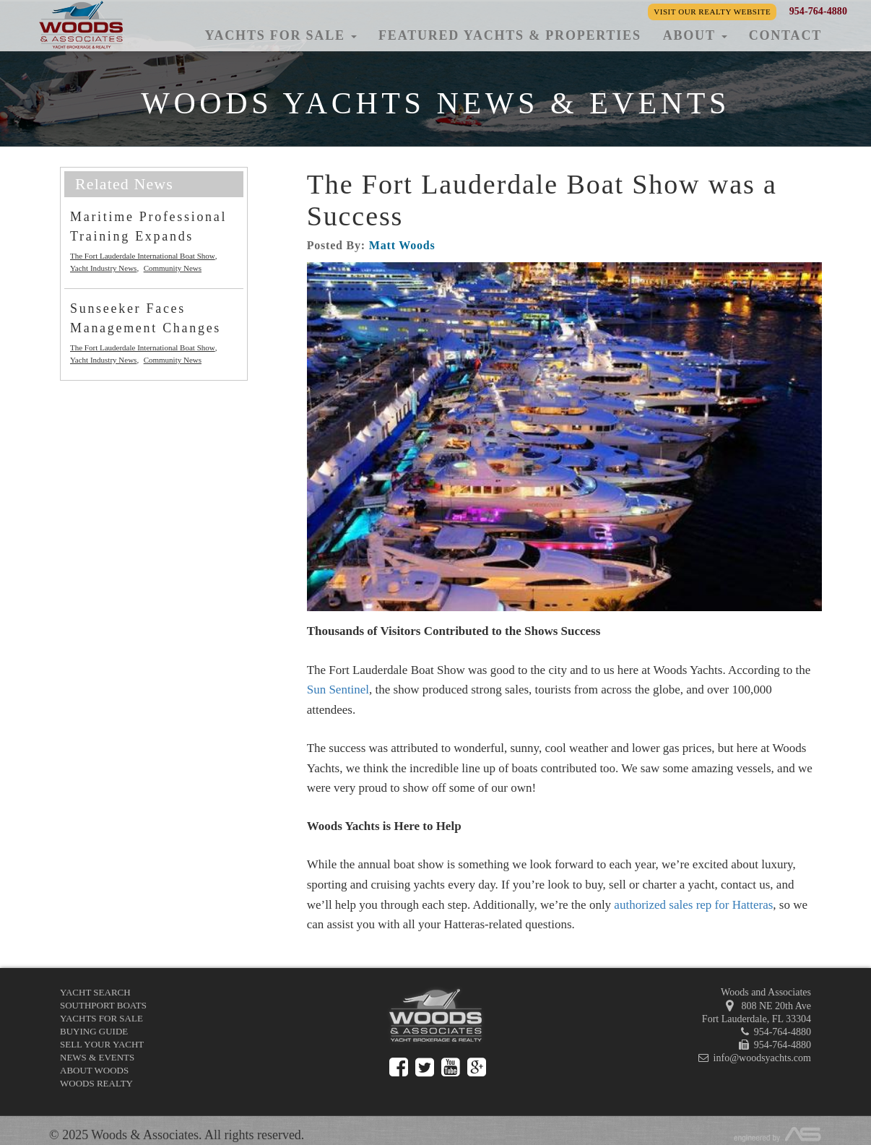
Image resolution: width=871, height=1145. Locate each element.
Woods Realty (96, 1083)
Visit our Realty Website (712, 11)
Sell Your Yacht (102, 1044)
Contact (785, 35)
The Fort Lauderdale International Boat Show (142, 255)
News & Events (97, 1057)
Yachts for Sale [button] (280, 35)
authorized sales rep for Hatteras (693, 905)
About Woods (94, 1070)
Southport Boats (103, 1005)
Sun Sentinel (338, 689)
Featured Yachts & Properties (509, 35)
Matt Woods (402, 245)
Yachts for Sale (101, 1018)
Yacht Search (95, 992)
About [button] (695, 35)
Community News (173, 268)
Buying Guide (94, 1031)
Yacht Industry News (103, 268)
